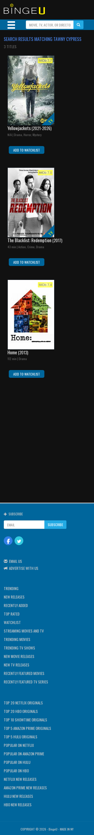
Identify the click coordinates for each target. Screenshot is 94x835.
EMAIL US (15, 561)
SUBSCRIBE (55, 524)
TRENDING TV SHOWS (19, 647)
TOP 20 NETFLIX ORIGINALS (23, 702)
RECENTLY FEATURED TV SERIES (26, 681)
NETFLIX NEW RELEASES (20, 779)
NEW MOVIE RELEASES (19, 656)
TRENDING (11, 588)
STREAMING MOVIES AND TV (24, 630)
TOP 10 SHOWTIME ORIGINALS (25, 719)
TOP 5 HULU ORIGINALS (20, 736)
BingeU (53, 829)
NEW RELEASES (14, 597)
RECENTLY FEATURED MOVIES (24, 673)
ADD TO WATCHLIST (26, 150)
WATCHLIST (12, 622)
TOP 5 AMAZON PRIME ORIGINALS (27, 728)
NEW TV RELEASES (16, 664)
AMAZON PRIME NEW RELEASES (25, 787)
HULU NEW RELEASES (18, 796)
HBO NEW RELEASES (18, 804)
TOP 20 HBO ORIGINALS (21, 711)
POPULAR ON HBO (16, 770)
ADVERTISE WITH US (23, 568)
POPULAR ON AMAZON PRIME (24, 753)
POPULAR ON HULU (17, 762)
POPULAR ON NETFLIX (19, 745)
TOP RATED (12, 614)
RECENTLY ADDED (16, 605)
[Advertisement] (47, 437)
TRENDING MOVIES (17, 639)
